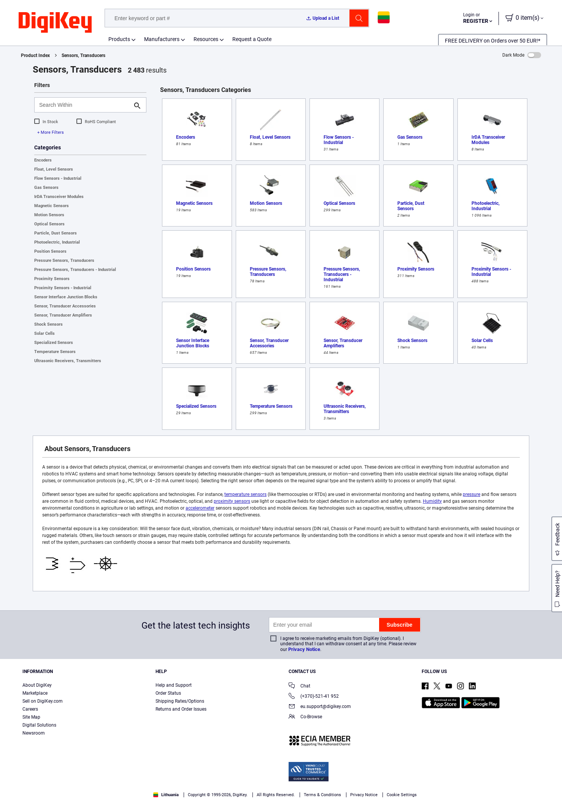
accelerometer (200, 508)
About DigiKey (37, 685)
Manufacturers (161, 39)
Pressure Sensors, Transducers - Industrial (75, 270)
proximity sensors (232, 501)
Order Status (168, 693)
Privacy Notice (304, 649)
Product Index (35, 55)
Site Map (31, 717)
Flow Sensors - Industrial (57, 178)
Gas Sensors (46, 187)
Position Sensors (50, 251)
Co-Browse (305, 717)
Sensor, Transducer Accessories (65, 306)
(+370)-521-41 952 (314, 696)
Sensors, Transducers (83, 55)
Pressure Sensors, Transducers (64, 260)
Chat (299, 686)
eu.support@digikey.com (320, 707)
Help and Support (174, 685)
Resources (206, 39)
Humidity (432, 501)
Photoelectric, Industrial (57, 242)
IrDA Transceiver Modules (59, 197)
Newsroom (33, 733)
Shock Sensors (48, 324)
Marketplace (35, 693)
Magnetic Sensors (51, 206)
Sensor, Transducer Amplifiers (63, 315)
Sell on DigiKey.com (42, 701)
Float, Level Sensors (53, 169)
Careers (30, 709)
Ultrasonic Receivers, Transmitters (67, 361)
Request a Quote (251, 39)
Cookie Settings (402, 794)
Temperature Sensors (55, 352)
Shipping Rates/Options (180, 701)
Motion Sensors (49, 215)
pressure (471, 494)
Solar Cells (44, 333)
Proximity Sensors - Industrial (62, 288)
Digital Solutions (39, 725)
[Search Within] (84, 105)
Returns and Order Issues (181, 709)
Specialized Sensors (53, 343)
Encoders (43, 160)
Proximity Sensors (52, 279)
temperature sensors (245, 494)
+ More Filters (50, 132)
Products (119, 39)
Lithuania (166, 794)
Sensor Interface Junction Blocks (65, 297)
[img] (55, 22)
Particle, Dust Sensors (55, 233)
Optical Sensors (49, 224)
